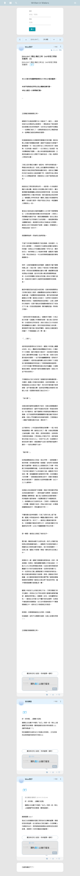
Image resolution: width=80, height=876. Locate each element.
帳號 (30, 11)
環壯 (60, 50)
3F (24, 790)
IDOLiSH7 (56, 50)
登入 (32, 29)
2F (24, 712)
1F (31, 65)
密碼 (30, 19)
